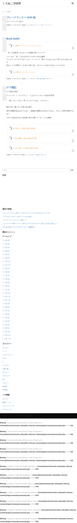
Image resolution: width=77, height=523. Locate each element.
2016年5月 (6, 318)
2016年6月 (6, 314)
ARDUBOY (5, 348)
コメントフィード (8, 406)
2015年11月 (6, 339)
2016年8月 (6, 307)
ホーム (4, 11)
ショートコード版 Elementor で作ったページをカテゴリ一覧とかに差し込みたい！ (30, 223)
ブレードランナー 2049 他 (20, 17)
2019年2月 (6, 254)
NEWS (38, 25)
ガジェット (6, 372)
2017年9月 (6, 268)
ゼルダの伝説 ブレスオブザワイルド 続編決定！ (19, 227)
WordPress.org (7, 409)
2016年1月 (6, 332)
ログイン (5, 399)
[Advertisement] (38, 191)
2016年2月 (6, 328)
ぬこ (3, 379)
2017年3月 (6, 282)
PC (3, 362)
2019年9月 (6, 244)
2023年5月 (6, 240)
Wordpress (5, 365)
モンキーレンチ (16, 415)
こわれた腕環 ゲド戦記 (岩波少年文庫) (25, 138)
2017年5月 (6, 279)
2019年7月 (6, 247)
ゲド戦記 (11, 87)
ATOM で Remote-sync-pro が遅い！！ (15, 220)
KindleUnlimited (7, 355)
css (44, 25)
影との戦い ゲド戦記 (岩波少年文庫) (24, 128)
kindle (47, 25)
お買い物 (38, 78)
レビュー (5, 383)
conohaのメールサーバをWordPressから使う (17, 216)
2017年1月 (6, 290)
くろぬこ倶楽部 (11, 3)
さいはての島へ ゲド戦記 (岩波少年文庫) (25, 148)
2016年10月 (6, 300)
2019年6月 (6, 251)
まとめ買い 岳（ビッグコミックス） (24, 72)
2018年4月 (6, 258)
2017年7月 (6, 275)
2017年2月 (6, 286)
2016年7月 (6, 311)
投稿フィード (6, 402)
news (50, 25)
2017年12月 (6, 261)
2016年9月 (6, 304)
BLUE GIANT (13, 38)
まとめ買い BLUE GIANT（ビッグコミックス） (27, 45)
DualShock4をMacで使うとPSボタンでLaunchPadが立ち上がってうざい (26, 213)
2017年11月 (6, 265)
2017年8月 (6, 272)
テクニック (6, 376)
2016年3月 (6, 325)
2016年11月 (6, 296)
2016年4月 (6, 321)
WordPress (30, 415)
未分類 (4, 386)
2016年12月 (6, 293)
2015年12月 (6, 335)
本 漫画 (43, 78)
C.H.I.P (4, 351)
